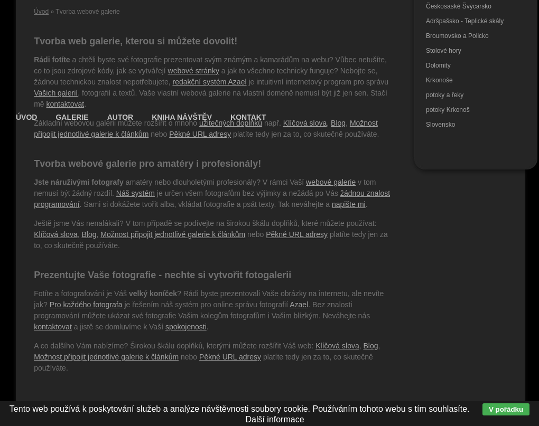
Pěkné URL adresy (200, 134)
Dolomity (438, 65)
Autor (120, 117)
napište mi (349, 204)
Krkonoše (439, 80)
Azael (299, 304)
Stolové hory (443, 50)
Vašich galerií (56, 93)
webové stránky (193, 71)
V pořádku (506, 409)
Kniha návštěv (182, 117)
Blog (88, 234)
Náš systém (135, 193)
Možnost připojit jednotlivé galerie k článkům (172, 234)
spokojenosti (186, 327)
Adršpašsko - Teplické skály (465, 21)
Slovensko (440, 124)
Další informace (274, 419)
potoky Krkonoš (448, 109)
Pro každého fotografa (86, 304)
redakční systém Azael (209, 82)
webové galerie (331, 182)
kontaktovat (66, 104)
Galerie (71, 117)
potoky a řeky (444, 95)
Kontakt (248, 117)
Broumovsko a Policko (457, 36)
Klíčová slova (55, 234)
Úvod (41, 11)
